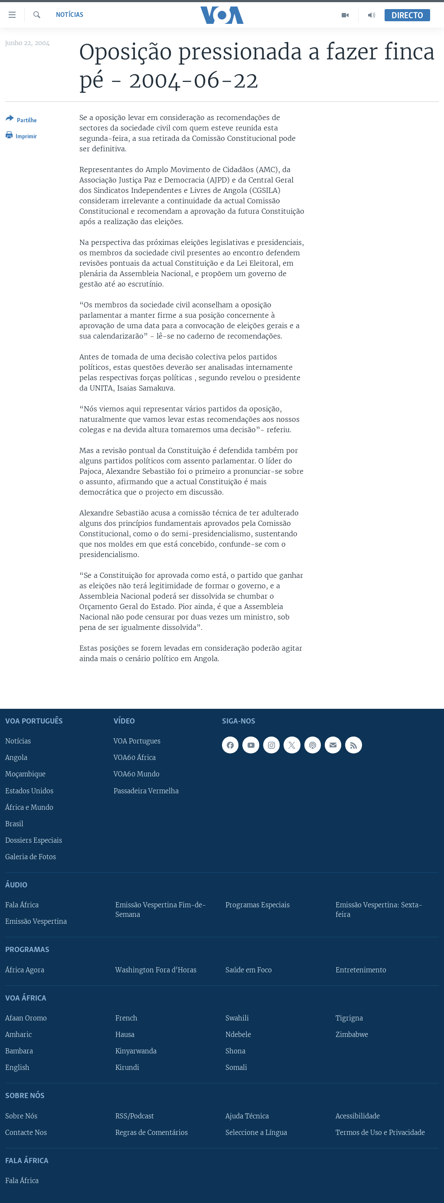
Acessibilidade (358, 1116)
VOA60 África (135, 758)
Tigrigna (349, 1018)
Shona (235, 1051)
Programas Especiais (257, 905)
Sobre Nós (21, 1116)
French (126, 1018)
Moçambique (25, 774)
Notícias (69, 15)
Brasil (14, 824)
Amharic (18, 1035)
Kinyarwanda (136, 1051)
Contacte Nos (26, 1132)
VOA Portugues (137, 741)
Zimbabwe (352, 1035)
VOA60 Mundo (137, 774)
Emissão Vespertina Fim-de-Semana (160, 910)
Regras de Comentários (151, 1132)
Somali (236, 1068)
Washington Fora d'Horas (155, 970)
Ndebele (238, 1035)
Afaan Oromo (26, 1018)
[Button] (21, 121)
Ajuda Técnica (247, 1116)
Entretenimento (361, 970)
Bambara (19, 1051)
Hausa (124, 1035)
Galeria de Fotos (30, 857)
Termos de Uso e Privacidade (380, 1132)
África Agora (24, 970)
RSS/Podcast (134, 1116)
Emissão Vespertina (36, 922)
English (17, 1068)
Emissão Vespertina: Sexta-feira (379, 910)
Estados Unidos (29, 791)
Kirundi (127, 1068)
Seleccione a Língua (256, 1132)
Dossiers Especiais (33, 840)
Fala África (22, 905)
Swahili (237, 1018)
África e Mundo (29, 807)
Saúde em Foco (248, 970)
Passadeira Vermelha (146, 791)
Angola (16, 758)
